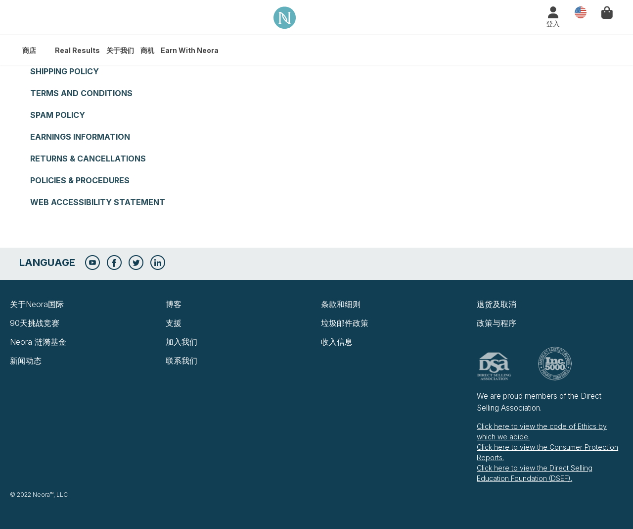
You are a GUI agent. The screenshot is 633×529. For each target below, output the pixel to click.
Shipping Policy (64, 71)
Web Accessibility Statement (97, 202)
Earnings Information (80, 137)
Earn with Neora (190, 50)
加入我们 (181, 342)
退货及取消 (496, 304)
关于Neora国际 (37, 304)
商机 (147, 50)
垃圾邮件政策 (344, 323)
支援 (173, 323)
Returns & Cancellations (88, 158)
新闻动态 (26, 361)
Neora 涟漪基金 (38, 342)
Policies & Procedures (80, 180)
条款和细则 (341, 304)
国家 (578, 12)
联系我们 (181, 361)
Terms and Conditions (81, 93)
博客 (173, 304)
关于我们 (120, 50)
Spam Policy (57, 115)
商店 (29, 50)
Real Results (77, 50)
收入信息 (337, 342)
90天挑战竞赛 (34, 323)
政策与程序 (496, 323)
